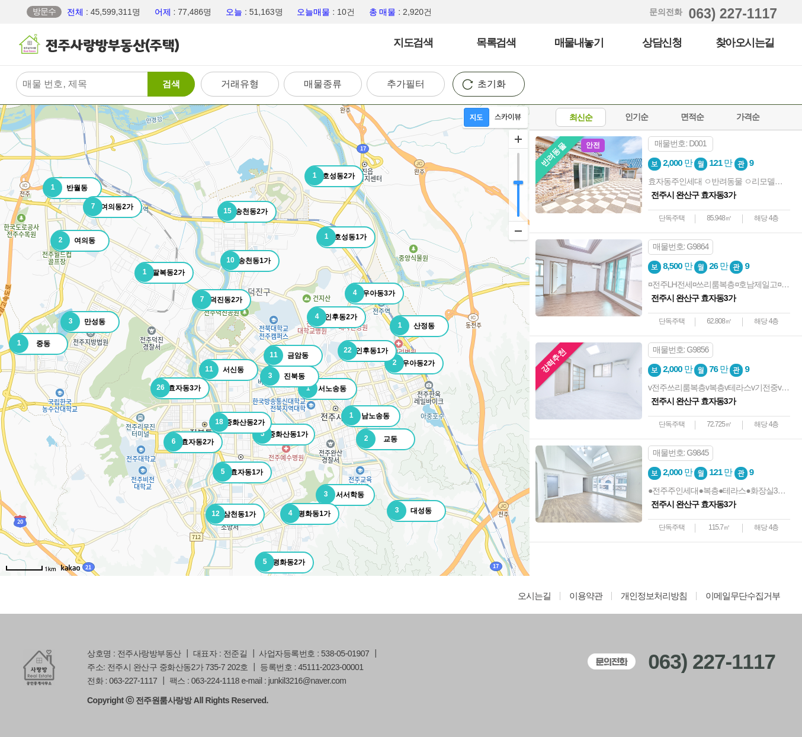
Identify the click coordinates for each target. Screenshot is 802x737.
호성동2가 (330, 175)
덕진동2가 (217, 299)
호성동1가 (342, 236)
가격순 (747, 116)
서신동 (222, 369)
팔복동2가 (160, 272)
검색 (171, 84)
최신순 (580, 117)
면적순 (692, 116)
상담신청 (661, 43)
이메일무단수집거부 (742, 596)
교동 (377, 439)
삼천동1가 (231, 514)
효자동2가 (189, 441)
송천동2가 (243, 211)
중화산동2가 (237, 422)
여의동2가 (108, 206)
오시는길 (534, 596)
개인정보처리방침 (654, 596)
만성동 (83, 321)
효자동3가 (176, 388)
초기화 (491, 84)
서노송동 (323, 388)
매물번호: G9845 (681, 452)
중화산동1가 (280, 434)
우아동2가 (410, 363)
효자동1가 (238, 472)
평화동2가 (280, 562)
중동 (29, 343)
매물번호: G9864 (681, 246)
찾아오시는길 (745, 43)
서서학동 (340, 494)
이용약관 (585, 596)
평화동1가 (306, 513)
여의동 (73, 240)
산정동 (412, 325)
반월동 (65, 187)
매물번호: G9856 (681, 349)
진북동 (283, 376)
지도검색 (412, 43)
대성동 (409, 510)
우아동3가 (370, 293)
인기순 (636, 116)
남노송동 (366, 415)
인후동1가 (363, 350)
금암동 (286, 355)
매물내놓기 (579, 43)
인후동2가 (332, 316)
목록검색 (495, 43)
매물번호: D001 (680, 143)
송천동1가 (246, 260)
